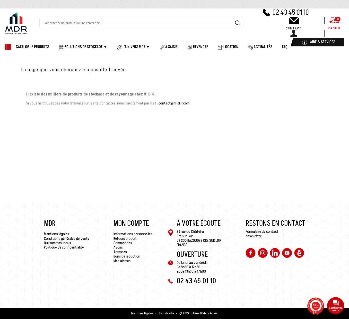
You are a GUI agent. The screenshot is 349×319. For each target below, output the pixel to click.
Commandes (122, 243)
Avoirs (118, 247)
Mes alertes (122, 261)
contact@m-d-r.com (174, 103)
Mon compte (131, 223)
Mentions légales (56, 234)
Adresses (120, 252)
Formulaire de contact (262, 231)
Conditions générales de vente (66, 238)
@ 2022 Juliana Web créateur (198, 313)
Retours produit (125, 238)
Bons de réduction (126, 256)
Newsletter (254, 236)
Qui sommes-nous (57, 243)
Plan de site (166, 313)
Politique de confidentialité (64, 247)
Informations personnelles (132, 234)
